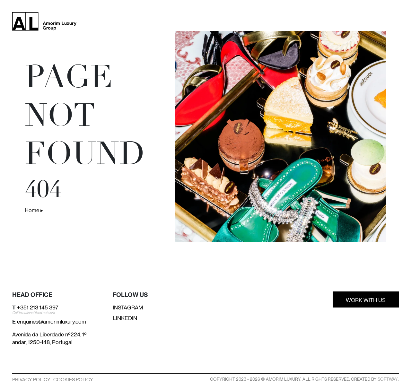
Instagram (128, 307)
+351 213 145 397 (37, 307)
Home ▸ (34, 210)
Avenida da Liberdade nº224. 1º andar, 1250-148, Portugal (49, 338)
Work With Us (366, 300)
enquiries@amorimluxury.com (51, 321)
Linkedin (125, 318)
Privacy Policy (31, 380)
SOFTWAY (388, 379)
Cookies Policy (73, 380)
